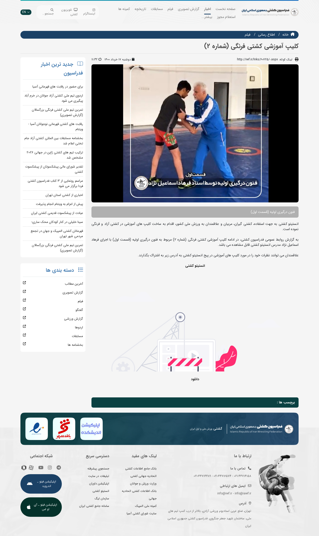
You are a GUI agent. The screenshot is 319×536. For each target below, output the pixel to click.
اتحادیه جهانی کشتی (143, 476)
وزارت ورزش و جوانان (143, 483)
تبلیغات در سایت (98, 476)
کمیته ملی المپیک (146, 506)
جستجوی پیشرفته (98, 468)
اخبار (207, 9)
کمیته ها (124, 9)
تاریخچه (140, 9)
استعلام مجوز (226, 17)
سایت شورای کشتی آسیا (142, 513)
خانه (285, 34)
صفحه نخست (226, 9)
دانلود (195, 379)
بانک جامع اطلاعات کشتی (141, 468)
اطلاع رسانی (266, 34)
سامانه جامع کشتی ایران (94, 506)
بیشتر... (206, 17)
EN (26, 12)
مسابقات (157, 9)
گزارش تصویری (188, 9)
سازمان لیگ (102, 498)
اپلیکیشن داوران (99, 483)
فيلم (247, 34)
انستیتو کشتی (100, 491)
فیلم (170, 9)
